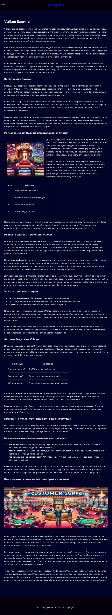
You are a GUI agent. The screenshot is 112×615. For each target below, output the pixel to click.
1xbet (67, 54)
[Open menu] (3, 5)
